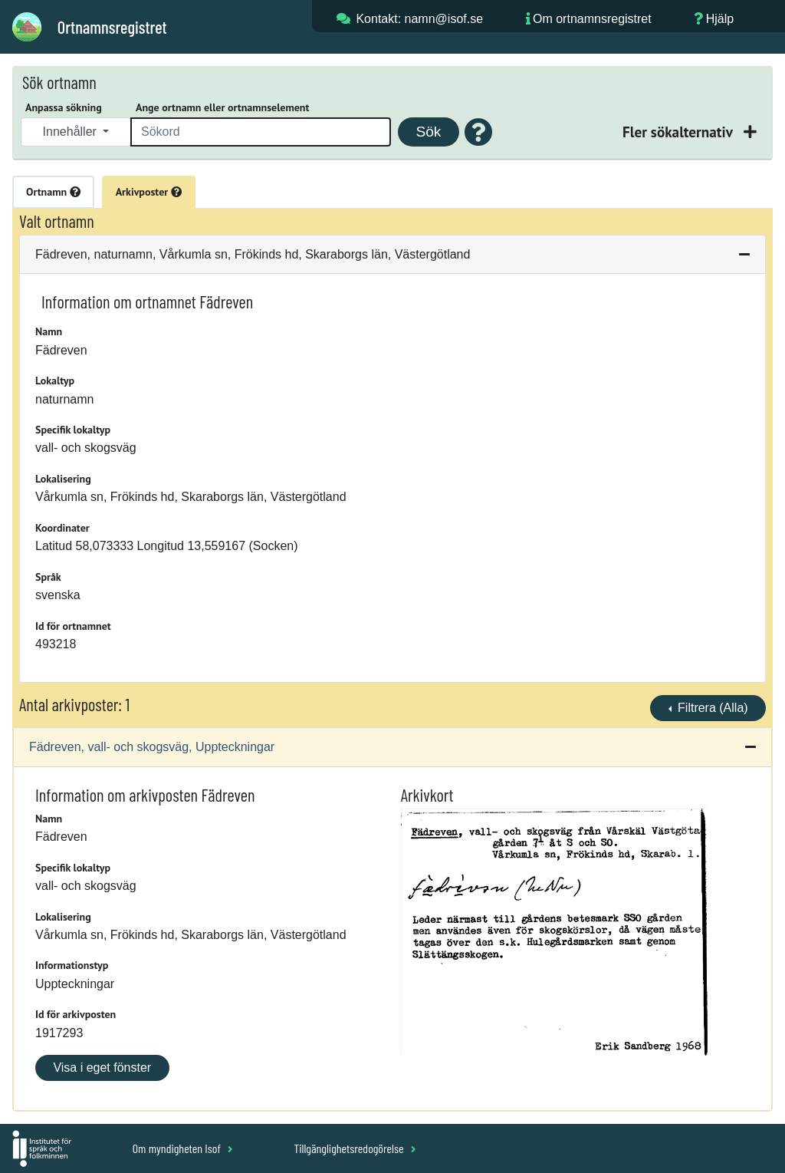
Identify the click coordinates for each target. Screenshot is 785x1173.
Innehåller (71, 131)
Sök (428, 132)
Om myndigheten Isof (183, 1148)
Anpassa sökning (63, 107)
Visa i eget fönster (102, 1067)
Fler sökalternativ (679, 131)
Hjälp (720, 18)
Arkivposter (149, 192)
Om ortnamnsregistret (592, 18)
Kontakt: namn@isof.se (419, 18)
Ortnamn (53, 192)
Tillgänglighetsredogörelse (354, 1148)
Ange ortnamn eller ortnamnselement (222, 107)
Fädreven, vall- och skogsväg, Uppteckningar (151, 746)
